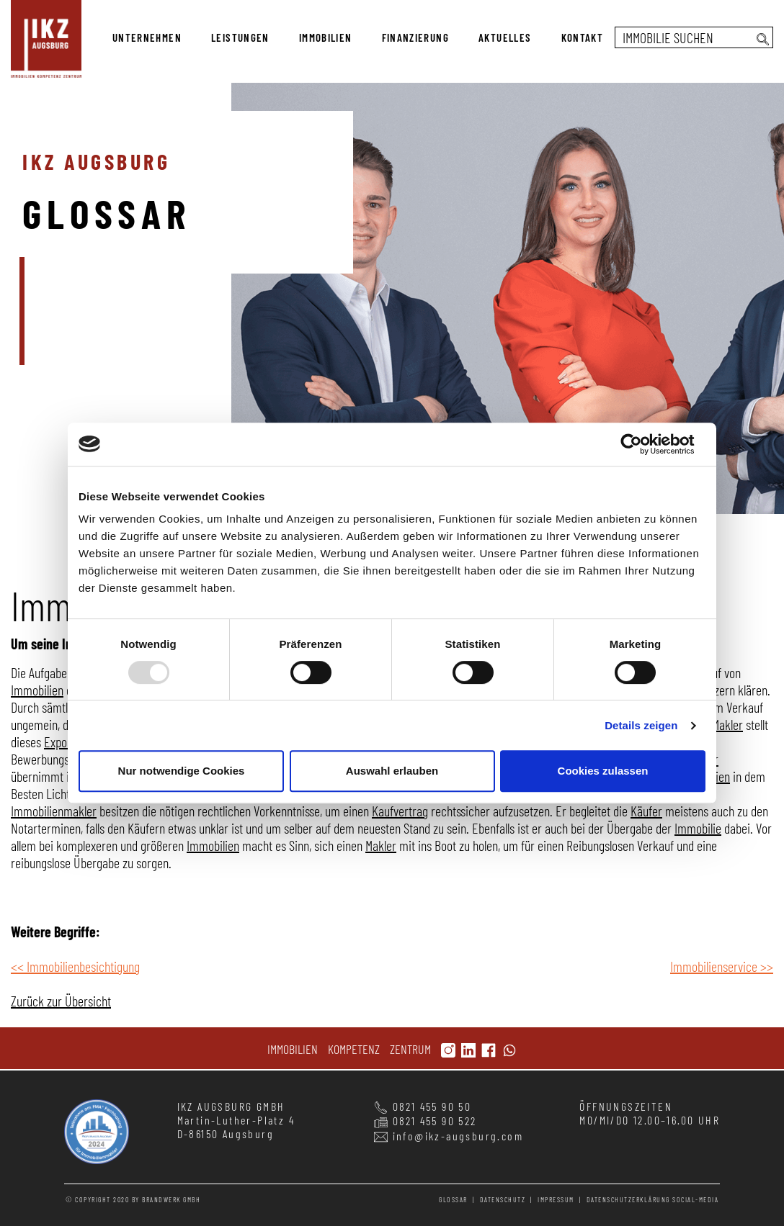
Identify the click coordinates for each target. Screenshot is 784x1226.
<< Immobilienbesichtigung (75, 966)
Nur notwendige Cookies (181, 771)
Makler (727, 724)
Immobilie (697, 828)
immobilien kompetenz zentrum (46, 39)
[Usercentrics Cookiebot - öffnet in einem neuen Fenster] (642, 444)
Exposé (61, 741)
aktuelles (504, 37)
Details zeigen (641, 725)
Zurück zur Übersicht (61, 1000)
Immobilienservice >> (721, 966)
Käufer (646, 810)
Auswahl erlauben (392, 771)
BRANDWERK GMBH (171, 1199)
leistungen (240, 37)
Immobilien (37, 689)
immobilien (325, 37)
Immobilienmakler (54, 810)
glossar (453, 1199)
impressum (556, 1199)
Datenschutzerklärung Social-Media (653, 1199)
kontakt (582, 37)
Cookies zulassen (603, 771)
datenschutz (503, 1199)
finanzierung (415, 37)
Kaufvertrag (400, 810)
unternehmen (147, 37)
